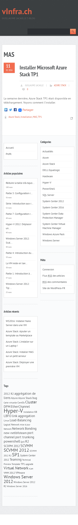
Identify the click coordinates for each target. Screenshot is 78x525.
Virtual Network (16, 468)
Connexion (48, 269)
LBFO (7, 416)
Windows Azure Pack (53, 234)
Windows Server (51, 240)
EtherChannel (20, 407)
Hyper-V (13, 411)
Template (16, 464)
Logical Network (11, 424)
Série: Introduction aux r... (19, 203)
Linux (6, 420)
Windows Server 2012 (18, 480)
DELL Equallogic (51, 170)
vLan (31, 469)
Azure (14, 398)
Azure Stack (60, 85)
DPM (7, 407)
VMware (20, 473)
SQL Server (48, 195)
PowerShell (48, 189)
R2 (27, 442)
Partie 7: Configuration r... (19, 214)
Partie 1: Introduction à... (19, 273)
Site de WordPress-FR (53, 288)
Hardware (47, 176)
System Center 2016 (53, 207)
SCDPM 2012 (12, 446)
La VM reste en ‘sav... (16, 263)
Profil (8, 154)
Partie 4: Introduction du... (19, 253)
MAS (35, 117)
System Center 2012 (53, 201)
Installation (26, 117)
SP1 (16, 455)
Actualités (47, 151)
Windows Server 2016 (17, 486)
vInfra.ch (17, 12)
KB (35, 412)
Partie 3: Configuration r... (19, 193)
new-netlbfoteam (15, 433)
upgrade (29, 464)
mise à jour (25, 425)
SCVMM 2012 (16, 450)
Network (7, 429)
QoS (23, 442)
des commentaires (54, 282)
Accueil (10, 148)
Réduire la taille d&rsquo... (20, 183)
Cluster (31, 402)
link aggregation (23, 416)
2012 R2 (9, 394)
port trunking (24, 437)
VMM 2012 (9, 473)
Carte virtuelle (10, 403)
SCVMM (26, 446)
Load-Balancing (20, 420)
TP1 (40, 117)
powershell (12, 442)
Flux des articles (53, 276)
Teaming (16, 460)
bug (34, 398)
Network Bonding (24, 429)
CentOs (21, 402)
